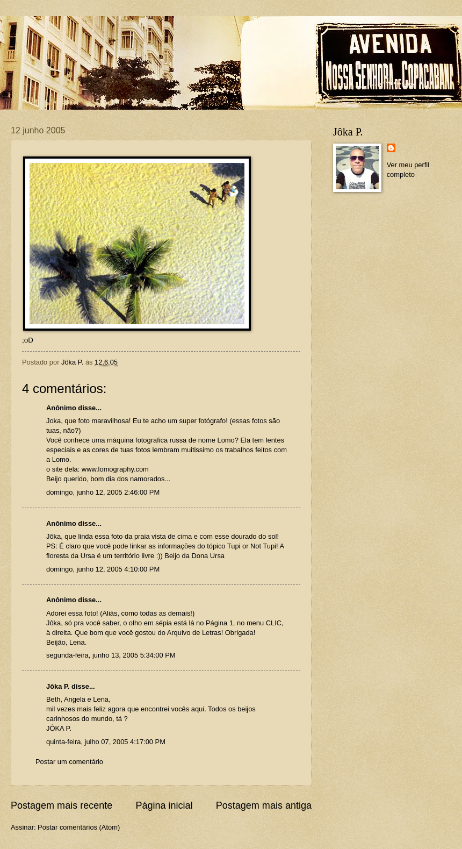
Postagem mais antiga (264, 805)
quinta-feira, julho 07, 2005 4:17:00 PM (105, 742)
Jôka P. (57, 686)
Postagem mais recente (61, 805)
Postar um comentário (69, 762)
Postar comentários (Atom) (79, 827)
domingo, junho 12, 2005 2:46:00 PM (103, 492)
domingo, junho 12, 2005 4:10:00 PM (103, 569)
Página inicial (163, 805)
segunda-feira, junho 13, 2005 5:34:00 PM (111, 655)
